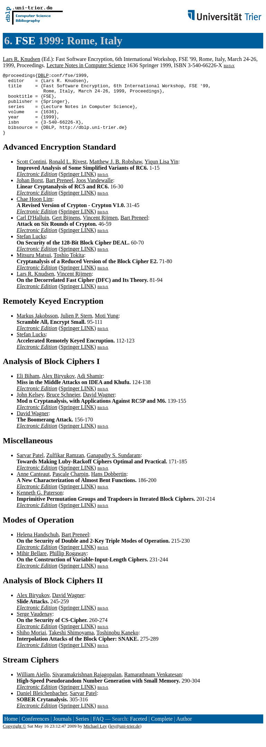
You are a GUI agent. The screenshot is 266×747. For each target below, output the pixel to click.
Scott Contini (31, 174)
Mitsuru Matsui (34, 267)
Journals (62, 731)
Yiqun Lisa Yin (161, 174)
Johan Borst (30, 193)
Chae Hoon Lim (34, 211)
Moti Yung (106, 328)
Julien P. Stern (76, 328)
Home (11, 731)
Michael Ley (95, 738)
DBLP (43, 76)
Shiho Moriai (31, 645)
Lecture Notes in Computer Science (85, 65)
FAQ (98, 731)
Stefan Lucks (31, 249)
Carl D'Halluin (33, 230)
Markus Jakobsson (37, 328)
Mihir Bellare (32, 566)
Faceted (138, 731)
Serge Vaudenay (34, 626)
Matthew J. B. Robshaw (115, 174)
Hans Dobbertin (108, 486)
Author (184, 731)
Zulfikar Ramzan (65, 468)
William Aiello (33, 687)
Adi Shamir (90, 388)
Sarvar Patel (30, 468)
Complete (161, 731)
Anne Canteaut (33, 486)
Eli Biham (28, 388)
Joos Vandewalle (94, 193)
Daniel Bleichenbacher (42, 706)
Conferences (35, 731)
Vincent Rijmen (100, 230)
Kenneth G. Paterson (40, 505)
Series (82, 731)
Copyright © (14, 738)
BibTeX (229, 66)
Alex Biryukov (58, 388)
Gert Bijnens (66, 230)
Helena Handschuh (38, 547)
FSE (25, 40)
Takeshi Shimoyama (71, 645)
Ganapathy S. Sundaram (114, 468)
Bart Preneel (59, 193)
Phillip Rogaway (68, 566)
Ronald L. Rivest (68, 174)
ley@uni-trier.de (125, 738)
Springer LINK (77, 186)
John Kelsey (30, 407)
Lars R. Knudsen (21, 59)
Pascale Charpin (71, 486)
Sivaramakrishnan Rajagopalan (87, 687)
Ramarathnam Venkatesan (152, 687)
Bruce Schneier (63, 407)
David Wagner (99, 407)
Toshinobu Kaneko (117, 645)
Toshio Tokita (69, 267)
